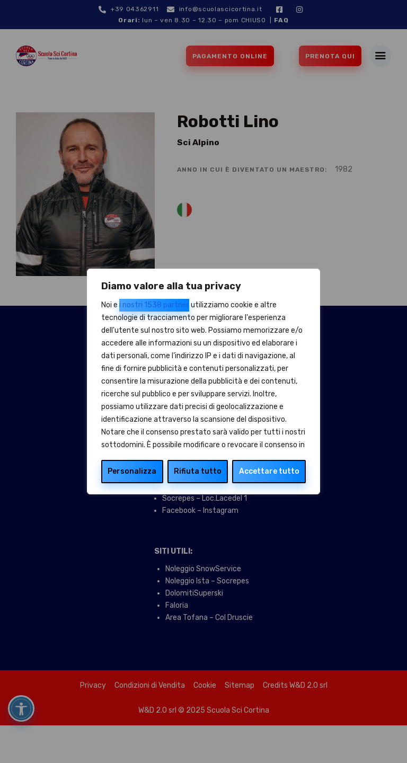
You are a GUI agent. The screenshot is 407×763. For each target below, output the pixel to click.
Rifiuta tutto (198, 471)
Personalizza (132, 471)
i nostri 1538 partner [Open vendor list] (154, 304)
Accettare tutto (269, 471)
